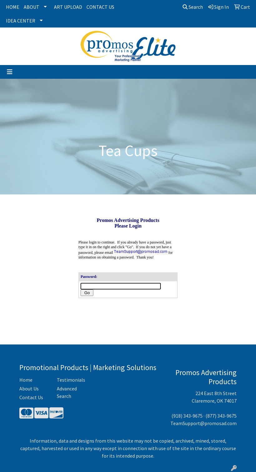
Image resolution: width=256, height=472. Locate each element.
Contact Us (100, 7)
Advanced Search (67, 392)
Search (193, 7)
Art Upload (68, 7)
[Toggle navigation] (9, 72)
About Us (29, 388)
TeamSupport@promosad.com (203, 423)
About (31, 7)
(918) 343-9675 (187, 416)
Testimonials (71, 380)
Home (12, 7)
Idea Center (20, 21)
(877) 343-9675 (221, 416)
